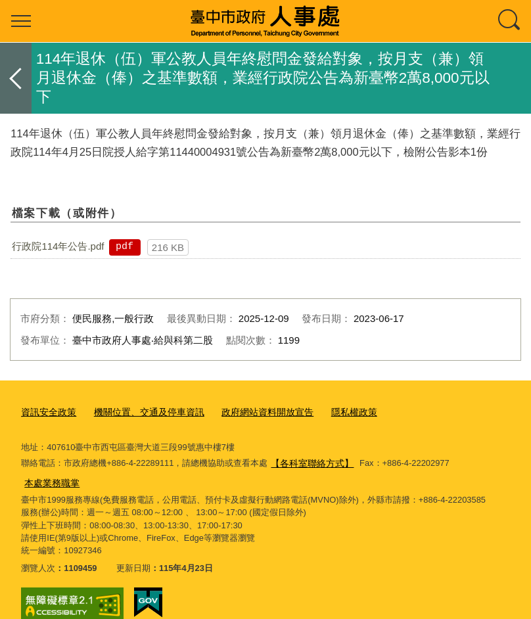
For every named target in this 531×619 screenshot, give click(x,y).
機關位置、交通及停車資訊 (141, 410)
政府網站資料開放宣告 (252, 410)
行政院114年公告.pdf (58, 246)
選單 (21, 21)
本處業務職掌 (474, 460)
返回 (16, 78)
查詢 (510, 21)
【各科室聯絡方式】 (309, 460)
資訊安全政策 (46, 410)
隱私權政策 (334, 410)
